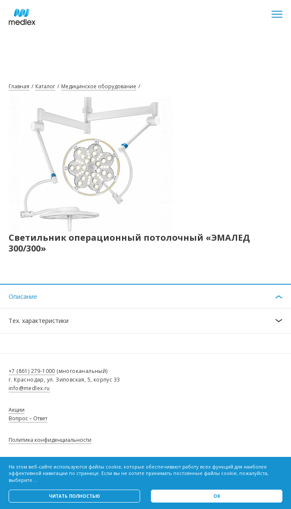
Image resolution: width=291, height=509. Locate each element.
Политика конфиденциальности (50, 440)
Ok (216, 496)
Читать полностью (74, 496)
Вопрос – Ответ (28, 418)
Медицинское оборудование (98, 86)
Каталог (45, 86)
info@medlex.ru (29, 388)
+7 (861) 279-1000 (32, 371)
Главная (19, 86)
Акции (17, 409)
